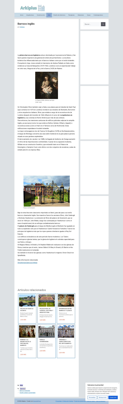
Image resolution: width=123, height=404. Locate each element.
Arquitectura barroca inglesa (27, 263)
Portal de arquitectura (80, 401)
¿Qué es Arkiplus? (100, 401)
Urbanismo (81, 15)
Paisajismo (71, 15)
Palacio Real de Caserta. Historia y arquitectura (46, 310)
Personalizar (92, 397)
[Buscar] (103, 24)
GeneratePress (37, 401)
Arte (49, 15)
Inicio (21, 15)
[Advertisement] (47, 42)
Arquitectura (30, 15)
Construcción (41, 15)
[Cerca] (118, 383)
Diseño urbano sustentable (27, 392)
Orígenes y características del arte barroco (65, 341)
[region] (102, 391)
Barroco (22, 388)
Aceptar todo (113, 397)
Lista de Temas (90, 401)
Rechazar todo (102, 397)
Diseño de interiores (59, 15)
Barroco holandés (25, 390)
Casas (88, 15)
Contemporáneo (98, 15)
